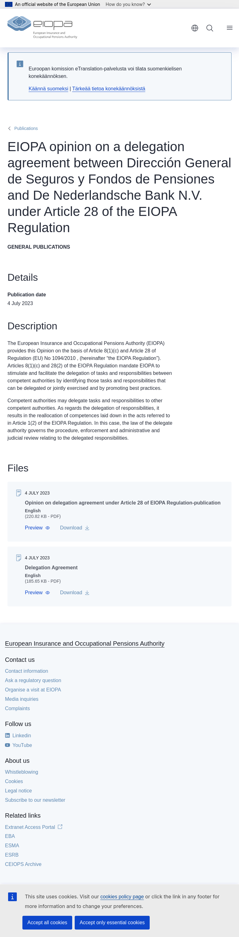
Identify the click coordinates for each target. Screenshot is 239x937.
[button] (37, 527)
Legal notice (18, 790)
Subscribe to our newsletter (35, 800)
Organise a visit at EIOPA (33, 689)
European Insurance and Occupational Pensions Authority (85, 643)
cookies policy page (122, 896)
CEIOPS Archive (23, 864)
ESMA (12, 845)
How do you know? (128, 4)
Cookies (14, 781)
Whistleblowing (21, 772)
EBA (10, 836)
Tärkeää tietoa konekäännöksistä (108, 88)
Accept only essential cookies (112, 922)
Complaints (17, 708)
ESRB (12, 855)
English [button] (195, 28)
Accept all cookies (47, 922)
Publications (26, 128)
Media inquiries (22, 699)
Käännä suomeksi (48, 88)
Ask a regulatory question (33, 680)
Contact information (26, 671)
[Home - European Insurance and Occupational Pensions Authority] (42, 28)
